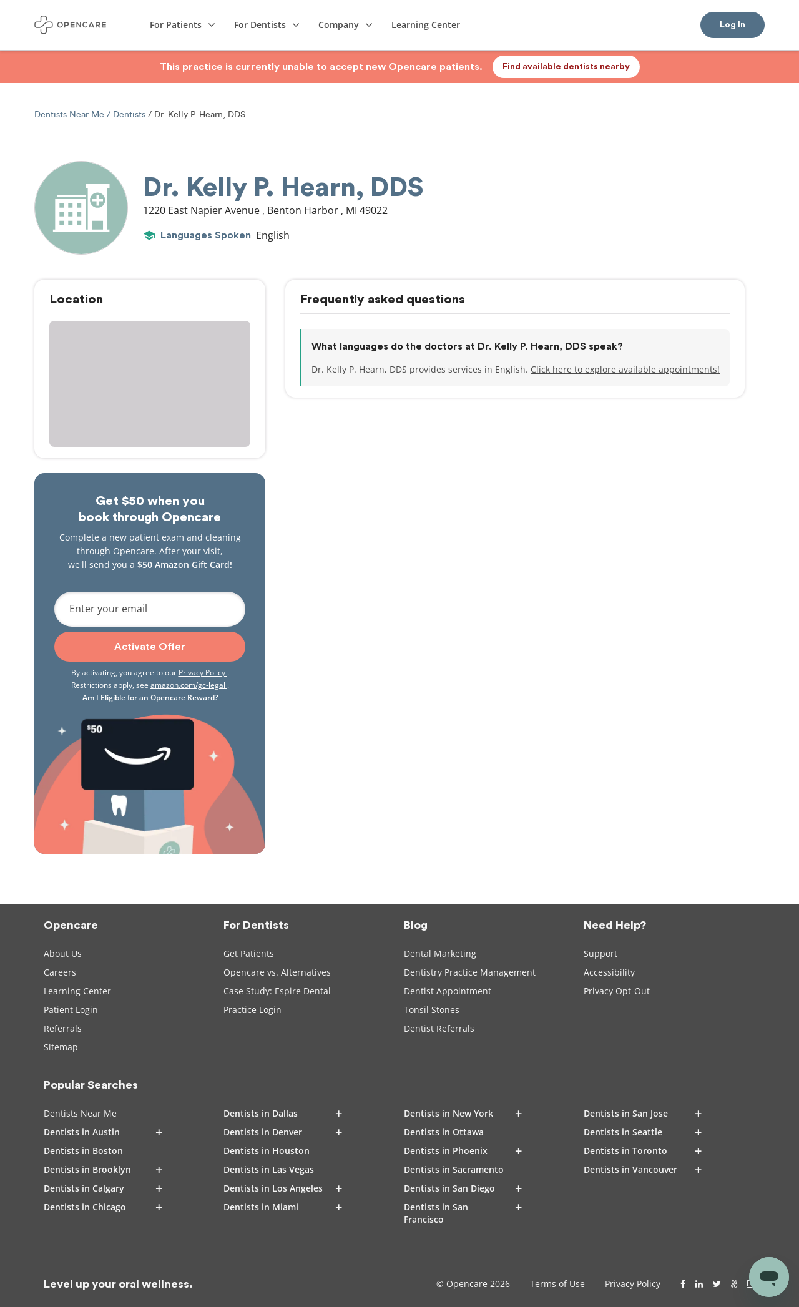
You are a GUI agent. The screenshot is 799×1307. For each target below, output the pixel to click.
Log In (732, 25)
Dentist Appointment (447, 991)
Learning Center (77, 991)
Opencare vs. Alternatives (277, 972)
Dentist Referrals (439, 1028)
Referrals (63, 1028)
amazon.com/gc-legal (188, 685)
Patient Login (71, 1010)
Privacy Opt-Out (617, 991)
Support (600, 953)
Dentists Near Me (70, 114)
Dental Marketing (440, 953)
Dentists (129, 114)
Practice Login (252, 1010)
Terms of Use (557, 1284)
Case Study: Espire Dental (277, 991)
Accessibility (609, 972)
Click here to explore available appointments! (625, 369)
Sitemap (61, 1047)
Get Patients (248, 953)
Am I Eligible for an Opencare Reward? (150, 697)
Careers (60, 972)
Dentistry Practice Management (470, 972)
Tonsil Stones (431, 1010)
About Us (63, 953)
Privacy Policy (203, 672)
